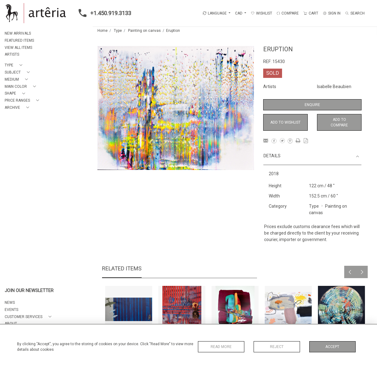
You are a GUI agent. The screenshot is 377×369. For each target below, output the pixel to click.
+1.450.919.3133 (103, 13)
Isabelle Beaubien (334, 86)
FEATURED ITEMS (19, 40)
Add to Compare (339, 122)
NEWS (10, 302)
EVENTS (11, 310)
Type (118, 30)
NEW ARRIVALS (18, 33)
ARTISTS (12, 54)
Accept (332, 347)
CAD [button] (239, 13)
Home (102, 30)
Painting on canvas (144, 30)
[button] (15, 65)
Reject (277, 347)
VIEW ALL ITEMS (18, 47)
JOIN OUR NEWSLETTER (29, 290)
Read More (221, 347)
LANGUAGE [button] (215, 13)
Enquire (312, 105)
